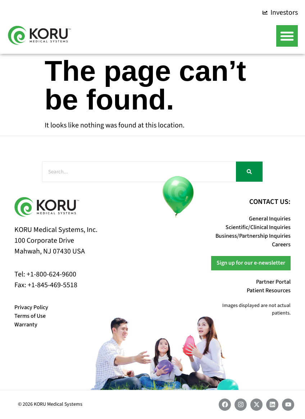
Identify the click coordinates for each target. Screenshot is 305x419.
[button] (287, 36)
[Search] (249, 172)
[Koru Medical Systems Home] (39, 35)
